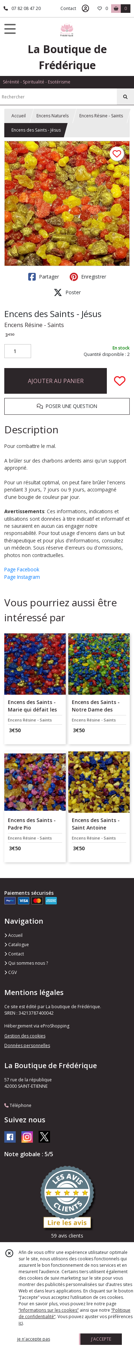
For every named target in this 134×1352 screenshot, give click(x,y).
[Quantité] (17, 351)
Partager (43, 276)
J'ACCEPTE (101, 1339)
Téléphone (17, 1105)
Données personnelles (27, 1045)
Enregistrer (88, 276)
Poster (67, 292)
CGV (10, 972)
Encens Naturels (52, 116)
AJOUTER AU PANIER (56, 381)
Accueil (18, 116)
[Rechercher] (125, 97)
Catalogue (16, 945)
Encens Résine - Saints (101, 116)
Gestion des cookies (24, 1036)
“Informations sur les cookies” (49, 1310)
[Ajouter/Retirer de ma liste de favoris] (120, 381)
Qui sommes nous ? (26, 963)
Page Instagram (22, 576)
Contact (68, 8)
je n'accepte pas (33, 1339)
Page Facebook (21, 569)
